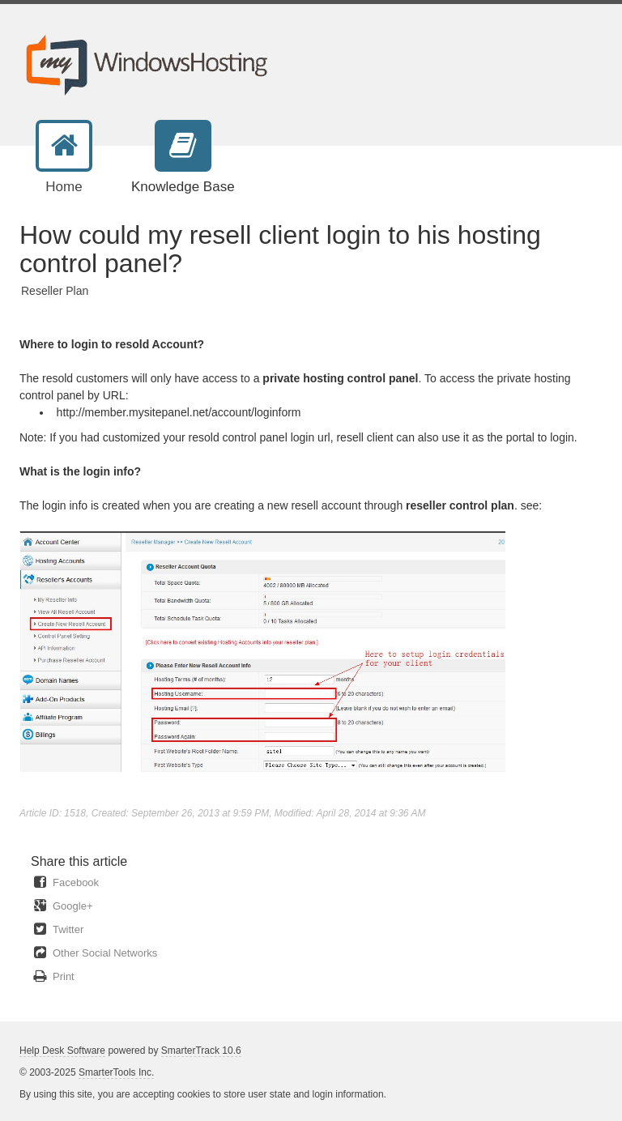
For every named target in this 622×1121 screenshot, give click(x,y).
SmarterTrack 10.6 (201, 1050)
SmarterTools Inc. (116, 1072)
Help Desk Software (62, 1050)
